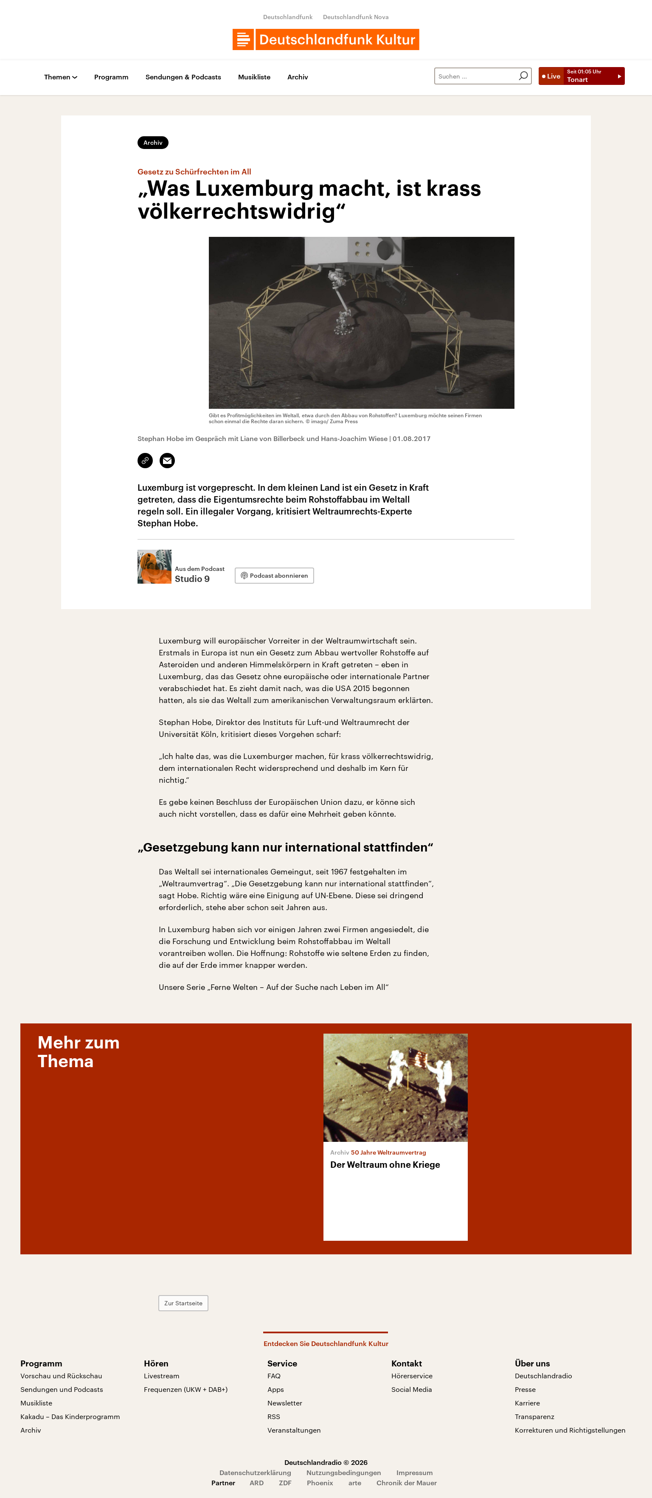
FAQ (274, 1376)
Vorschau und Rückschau (61, 1376)
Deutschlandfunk (288, 16)
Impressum (414, 1472)
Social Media (411, 1389)
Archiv (297, 77)
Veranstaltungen (294, 1430)
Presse (525, 1389)
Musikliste (254, 77)
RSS (273, 1416)
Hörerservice (412, 1376)
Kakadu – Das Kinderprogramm (70, 1416)
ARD (257, 1482)
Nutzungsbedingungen (343, 1472)
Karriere (527, 1403)
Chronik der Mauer (407, 1482)
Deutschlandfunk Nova (356, 16)
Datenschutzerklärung (255, 1472)
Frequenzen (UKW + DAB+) (186, 1389)
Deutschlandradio (543, 1376)
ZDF (285, 1482)
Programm (111, 77)
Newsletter (284, 1403)
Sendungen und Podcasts (61, 1389)
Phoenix (320, 1482)
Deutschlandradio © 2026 (326, 1462)
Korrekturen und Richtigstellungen (570, 1430)
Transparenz (534, 1416)
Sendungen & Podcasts (183, 77)
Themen (57, 77)
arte (354, 1482)
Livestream (162, 1376)
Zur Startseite (183, 1303)
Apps (275, 1389)
